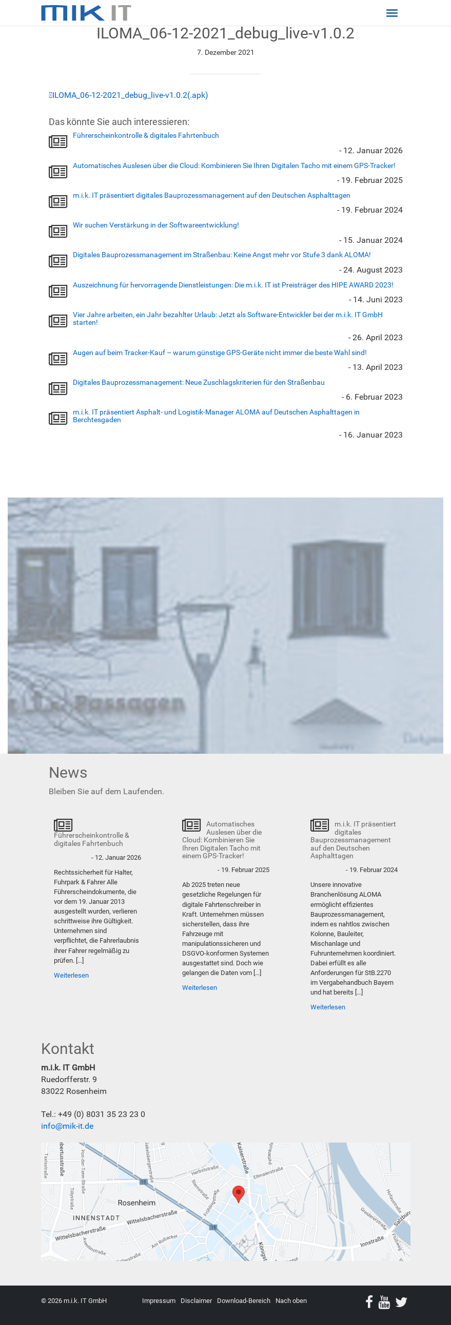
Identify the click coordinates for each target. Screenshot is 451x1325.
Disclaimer (196, 1301)
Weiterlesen (71, 975)
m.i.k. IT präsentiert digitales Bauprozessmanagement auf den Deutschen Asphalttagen (211, 195)
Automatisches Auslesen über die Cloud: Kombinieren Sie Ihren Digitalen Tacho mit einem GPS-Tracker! (234, 165)
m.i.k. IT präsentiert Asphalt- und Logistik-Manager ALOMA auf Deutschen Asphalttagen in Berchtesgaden (216, 416)
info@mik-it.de (67, 1126)
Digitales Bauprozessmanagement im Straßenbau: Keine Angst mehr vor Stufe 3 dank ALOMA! (222, 255)
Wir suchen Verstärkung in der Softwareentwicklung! (156, 225)
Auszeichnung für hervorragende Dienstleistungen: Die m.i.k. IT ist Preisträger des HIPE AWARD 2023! (233, 285)
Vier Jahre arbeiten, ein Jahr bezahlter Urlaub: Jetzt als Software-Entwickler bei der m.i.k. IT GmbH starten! (228, 318)
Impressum (158, 1301)
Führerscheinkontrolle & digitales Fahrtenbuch (146, 135)
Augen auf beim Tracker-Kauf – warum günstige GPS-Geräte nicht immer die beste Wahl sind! (220, 352)
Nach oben (291, 1301)
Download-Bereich (243, 1301)
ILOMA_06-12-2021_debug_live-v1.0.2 (119, 95)
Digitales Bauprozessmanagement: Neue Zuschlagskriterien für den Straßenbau (199, 382)
